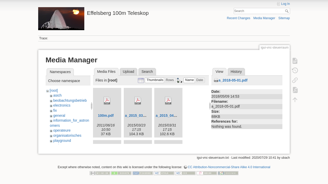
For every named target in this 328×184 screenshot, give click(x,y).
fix (55, 110)
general (59, 115)
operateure (62, 130)
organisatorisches (67, 135)
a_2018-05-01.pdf (233, 80)
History (236, 72)
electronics (61, 105)
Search (287, 11)
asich (57, 95)
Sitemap (284, 18)
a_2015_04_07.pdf (171, 115)
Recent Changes (238, 18)
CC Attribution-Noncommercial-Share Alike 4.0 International (229, 165)
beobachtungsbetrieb (70, 100)
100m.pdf (106, 115)
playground (62, 141)
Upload (128, 72)
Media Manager (264, 18)
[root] (54, 90)
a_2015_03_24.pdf (140, 115)
